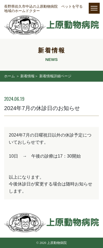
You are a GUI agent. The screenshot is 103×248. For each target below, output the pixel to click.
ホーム (9, 76)
